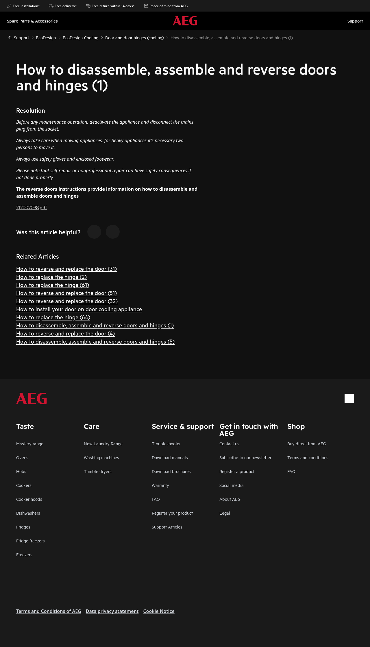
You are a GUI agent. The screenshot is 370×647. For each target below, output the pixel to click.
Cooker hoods (29, 499)
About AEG (229, 499)
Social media (231, 485)
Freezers (24, 554)
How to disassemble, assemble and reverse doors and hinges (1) (95, 325)
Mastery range (29, 443)
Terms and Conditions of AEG (48, 611)
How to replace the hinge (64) (53, 316)
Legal (224, 513)
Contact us (229, 443)
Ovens (22, 457)
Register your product (172, 513)
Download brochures (171, 471)
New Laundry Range (103, 443)
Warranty (160, 485)
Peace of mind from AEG (166, 5)
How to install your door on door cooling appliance (79, 308)
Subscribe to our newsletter (245, 457)
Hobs (21, 471)
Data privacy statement (112, 611)
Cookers (24, 485)
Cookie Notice (158, 611)
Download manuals (170, 457)
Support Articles (167, 526)
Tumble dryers (98, 471)
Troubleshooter (166, 443)
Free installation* (23, 5)
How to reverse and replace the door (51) (66, 292)
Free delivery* (63, 5)
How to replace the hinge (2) (51, 276)
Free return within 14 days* (110, 5)
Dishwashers (28, 513)
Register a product (236, 471)
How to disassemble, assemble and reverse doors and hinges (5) (95, 341)
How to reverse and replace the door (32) (67, 300)
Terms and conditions (307, 457)
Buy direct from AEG (306, 443)
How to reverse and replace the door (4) (65, 333)
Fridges (23, 526)
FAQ (156, 499)
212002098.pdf (31, 207)
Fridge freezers (30, 540)
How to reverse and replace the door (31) (66, 268)
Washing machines (101, 457)
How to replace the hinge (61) (52, 284)
